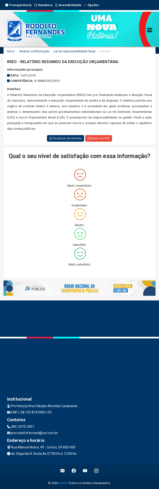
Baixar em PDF (99, 138)
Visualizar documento (65, 138)
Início (11, 51)
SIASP (63, 483)
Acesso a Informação (34, 51)
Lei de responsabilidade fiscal (74, 51)
